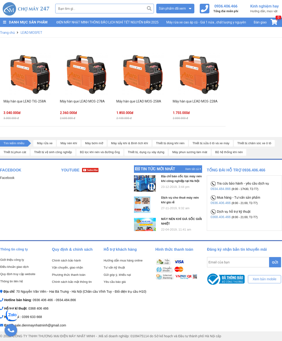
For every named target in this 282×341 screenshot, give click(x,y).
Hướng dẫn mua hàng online (123, 260)
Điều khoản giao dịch (14, 267)
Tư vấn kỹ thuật (114, 267)
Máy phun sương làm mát (189, 152)
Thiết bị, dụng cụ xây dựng (146, 152)
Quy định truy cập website (17, 274)
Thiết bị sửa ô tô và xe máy (210, 143)
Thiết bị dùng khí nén (170, 143)
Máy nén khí (68, 143)
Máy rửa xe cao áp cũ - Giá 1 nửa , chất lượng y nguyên (206, 22)
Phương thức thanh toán (68, 275)
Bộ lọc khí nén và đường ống (100, 152)
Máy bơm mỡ (94, 143)
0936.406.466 (221, 203)
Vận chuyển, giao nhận (67, 267)
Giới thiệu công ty (12, 259)
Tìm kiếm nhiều (14, 143)
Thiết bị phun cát (15, 152)
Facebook (7, 178)
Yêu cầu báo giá (115, 282)
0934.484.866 (221, 189)
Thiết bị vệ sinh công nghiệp (53, 152)
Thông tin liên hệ (11, 281)
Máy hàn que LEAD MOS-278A (82, 101)
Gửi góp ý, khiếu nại (117, 275)
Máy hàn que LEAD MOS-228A (195, 101)
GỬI (275, 262)
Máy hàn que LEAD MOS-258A (138, 101)
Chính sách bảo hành (66, 260)
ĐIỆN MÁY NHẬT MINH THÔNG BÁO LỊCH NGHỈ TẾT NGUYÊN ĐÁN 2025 (107, 22)
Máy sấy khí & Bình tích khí (129, 143)
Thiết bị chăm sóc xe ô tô (254, 143)
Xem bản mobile (264, 279)
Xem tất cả (193, 169)
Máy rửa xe (44, 143)
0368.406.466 (221, 217)
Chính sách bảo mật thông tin (72, 282)
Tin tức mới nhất (158, 169)
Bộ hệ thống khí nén (229, 152)
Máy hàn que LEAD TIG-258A (25, 101)
